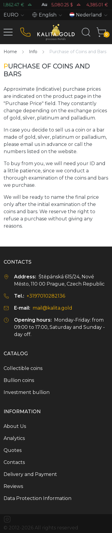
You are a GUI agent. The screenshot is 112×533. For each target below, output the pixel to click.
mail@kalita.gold (52, 308)
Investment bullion (27, 392)
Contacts (14, 462)
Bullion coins (19, 380)
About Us (15, 426)
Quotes (13, 450)
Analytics (14, 438)
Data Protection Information (37, 498)
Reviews (13, 486)
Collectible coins (23, 368)
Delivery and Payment (30, 474)
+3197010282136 (46, 296)
